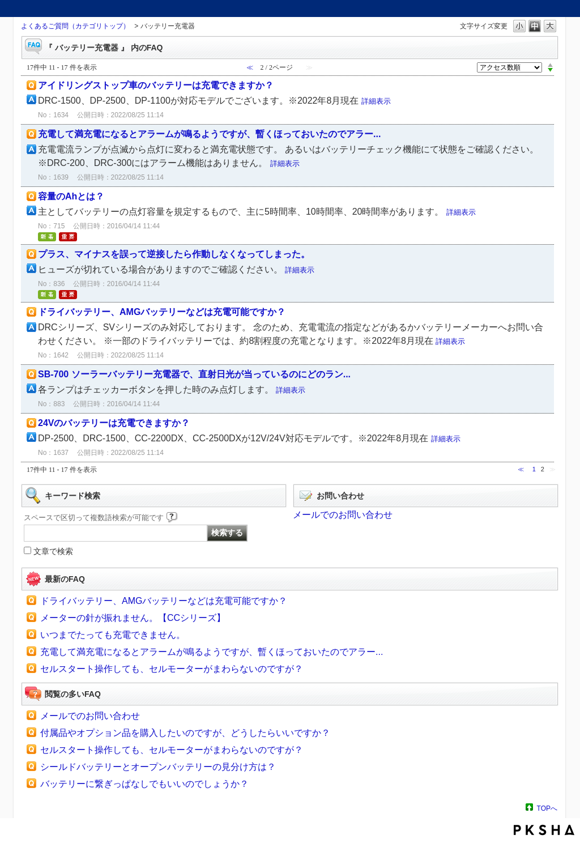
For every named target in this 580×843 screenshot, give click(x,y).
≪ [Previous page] (521, 469)
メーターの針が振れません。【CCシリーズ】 (132, 618)
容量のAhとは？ (71, 196)
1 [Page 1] (534, 469)
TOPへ (547, 808)
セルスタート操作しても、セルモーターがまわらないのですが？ (171, 669)
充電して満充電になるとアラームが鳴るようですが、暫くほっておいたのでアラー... (209, 134)
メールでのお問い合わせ (343, 515)
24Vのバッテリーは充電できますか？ (114, 423)
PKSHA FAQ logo (544, 830)
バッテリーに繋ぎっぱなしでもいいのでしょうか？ (144, 784)
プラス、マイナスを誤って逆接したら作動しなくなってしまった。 (174, 254)
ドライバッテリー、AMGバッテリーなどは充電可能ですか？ (161, 312)
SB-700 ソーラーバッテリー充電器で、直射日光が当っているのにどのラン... (194, 374)
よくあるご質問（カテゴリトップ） (75, 26)
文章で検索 (53, 551)
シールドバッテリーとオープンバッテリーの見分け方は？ (158, 767)
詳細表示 (376, 101)
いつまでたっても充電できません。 (112, 635)
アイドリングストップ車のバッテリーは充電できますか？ (156, 85)
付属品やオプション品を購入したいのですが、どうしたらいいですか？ (185, 733)
